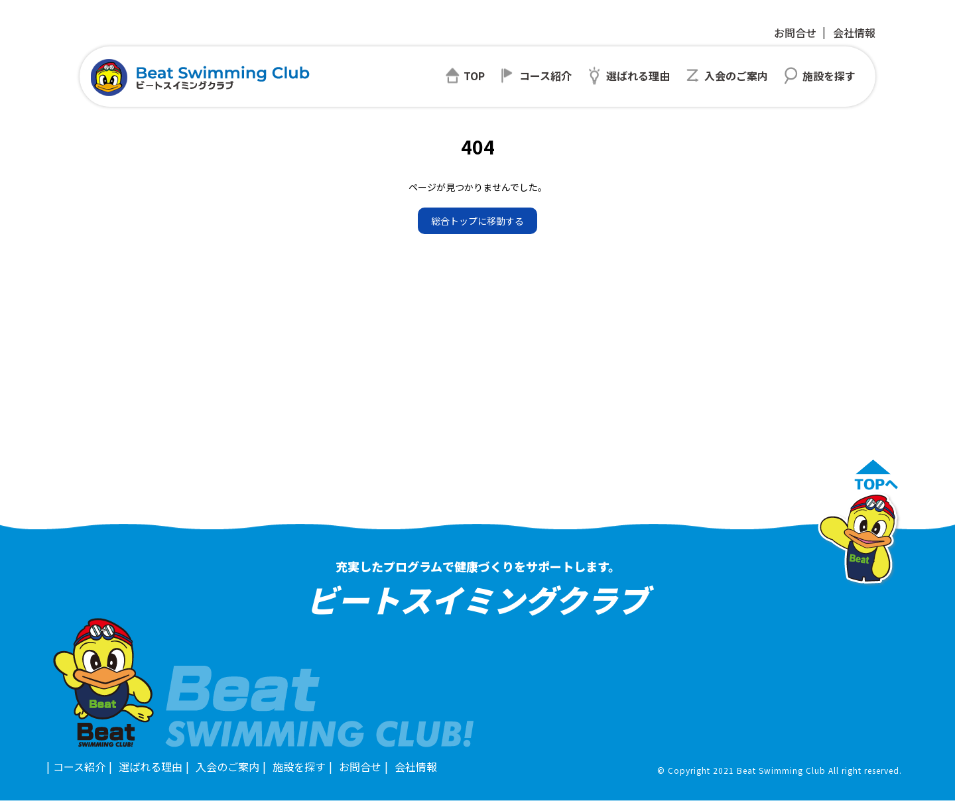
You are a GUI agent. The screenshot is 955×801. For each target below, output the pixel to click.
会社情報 (854, 32)
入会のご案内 (227, 766)
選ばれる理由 (150, 766)
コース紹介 (79, 766)
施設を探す (299, 766)
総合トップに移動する (477, 220)
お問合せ (795, 32)
